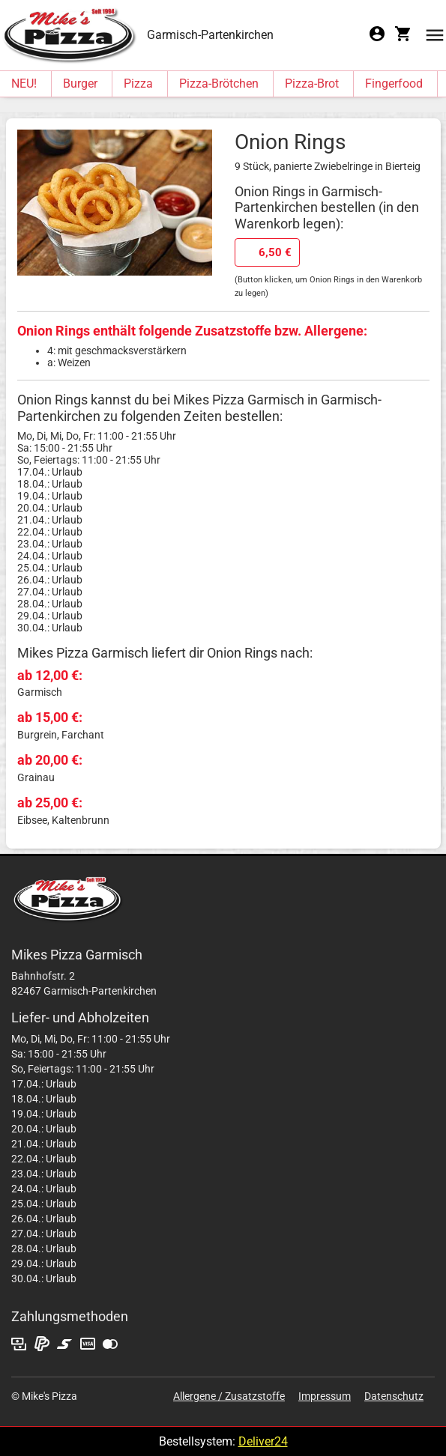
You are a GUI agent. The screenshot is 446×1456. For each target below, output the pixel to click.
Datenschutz (394, 1396)
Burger (80, 83)
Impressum (324, 1396)
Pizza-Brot (312, 83)
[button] (435, 34)
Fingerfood (394, 83)
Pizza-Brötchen (219, 83)
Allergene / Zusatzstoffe (229, 1396)
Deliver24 (263, 1441)
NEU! (24, 83)
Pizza (138, 83)
